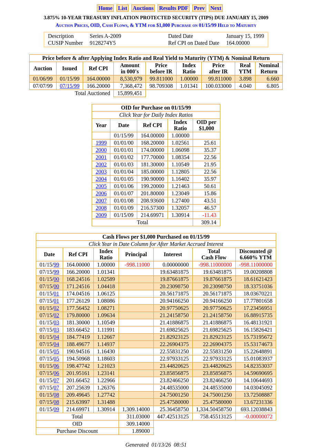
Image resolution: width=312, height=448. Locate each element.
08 (56, 395)
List (122, 8)
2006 (101, 193)
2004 (101, 179)
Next (215, 8)
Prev (199, 8)
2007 (101, 201)
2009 (101, 215)
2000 (101, 150)
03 (56, 322)
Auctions (143, 8)
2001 (101, 157)
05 (56, 351)
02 (56, 308)
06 (56, 366)
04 (56, 337)
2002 (101, 164)
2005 (101, 186)
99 (56, 265)
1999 (101, 143)
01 (56, 293)
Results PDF (173, 8)
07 (56, 380)
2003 (101, 172)
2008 (101, 208)
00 (56, 279)
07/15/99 (70, 86)
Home (105, 8)
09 (56, 409)
